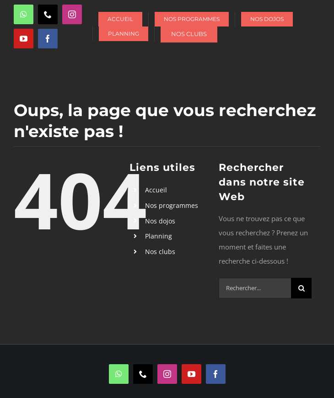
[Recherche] (301, 288)
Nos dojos (160, 221)
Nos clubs (160, 251)
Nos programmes (171, 205)
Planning (158, 236)
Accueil (156, 190)
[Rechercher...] (255, 288)
